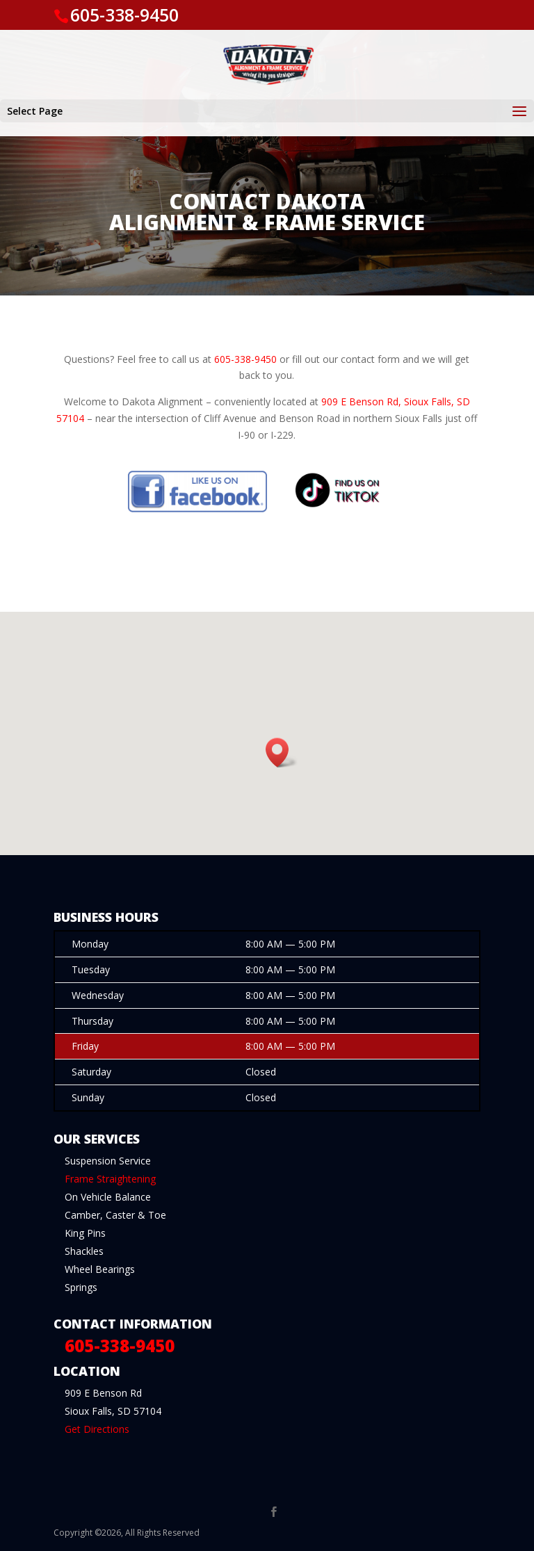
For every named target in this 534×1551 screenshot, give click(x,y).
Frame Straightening (110, 1178)
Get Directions (97, 1429)
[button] (282, 753)
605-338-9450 (124, 14)
